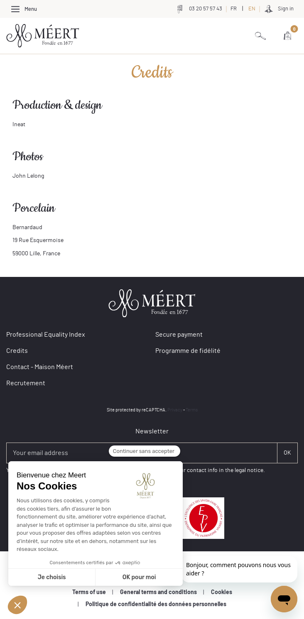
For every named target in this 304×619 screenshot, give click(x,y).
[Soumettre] (287, 453)
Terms (192, 410)
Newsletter (152, 431)
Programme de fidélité (188, 350)
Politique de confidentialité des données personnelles (156, 604)
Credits (38, 64)
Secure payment (179, 334)
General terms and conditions (158, 592)
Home (12, 64)
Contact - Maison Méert (39, 367)
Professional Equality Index (45, 334)
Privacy (174, 410)
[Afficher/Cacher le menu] (23, 9)
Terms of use (89, 592)
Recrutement (25, 383)
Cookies (221, 592)
